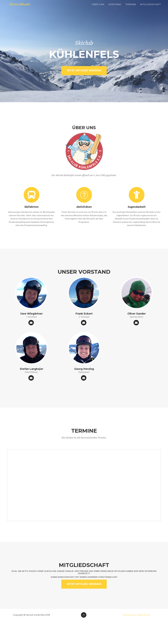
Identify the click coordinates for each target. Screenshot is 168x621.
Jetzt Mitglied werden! (84, 70)
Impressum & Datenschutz (136, 615)
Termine (130, 7)
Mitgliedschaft (150, 7)
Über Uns (98, 7)
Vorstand (114, 7)
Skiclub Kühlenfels (22, 7)
